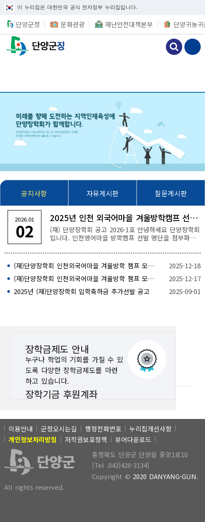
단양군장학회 (32, 46)
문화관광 (73, 24)
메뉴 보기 (192, 47)
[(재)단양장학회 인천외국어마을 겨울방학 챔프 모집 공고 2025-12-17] (102, 278)
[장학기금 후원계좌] (92, 393)
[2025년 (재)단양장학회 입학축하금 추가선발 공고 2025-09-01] (102, 291)
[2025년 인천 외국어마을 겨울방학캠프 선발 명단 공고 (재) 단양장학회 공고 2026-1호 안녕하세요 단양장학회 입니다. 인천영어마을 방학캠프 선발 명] (102, 227)
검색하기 (174, 47)
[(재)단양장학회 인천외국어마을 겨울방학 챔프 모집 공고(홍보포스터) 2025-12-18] (102, 265)
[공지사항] (34, 193)
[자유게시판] (102, 193)
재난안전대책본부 (129, 24)
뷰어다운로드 (133, 439)
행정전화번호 (103, 428)
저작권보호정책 (86, 439)
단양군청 (28, 24)
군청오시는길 (59, 428)
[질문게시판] (171, 193)
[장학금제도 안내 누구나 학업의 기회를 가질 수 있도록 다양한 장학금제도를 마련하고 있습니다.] (92, 359)
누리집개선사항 (150, 428)
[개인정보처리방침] (32, 439)
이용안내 (21, 428)
